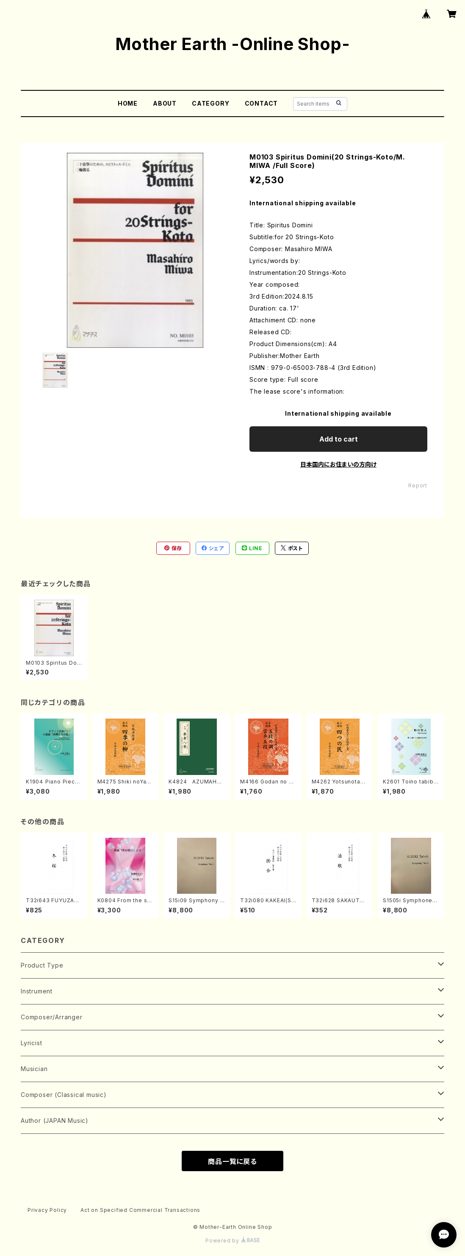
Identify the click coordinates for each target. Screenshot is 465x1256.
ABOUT (165, 103)
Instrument (37, 991)
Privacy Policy (47, 1210)
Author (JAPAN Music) (55, 1120)
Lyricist (31, 1042)
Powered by (232, 1240)
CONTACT (261, 103)
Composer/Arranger (52, 1017)
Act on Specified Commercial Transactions (140, 1210)
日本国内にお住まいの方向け (338, 464)
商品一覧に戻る (232, 1161)
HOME (128, 103)
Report (417, 485)
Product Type (42, 965)
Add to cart (338, 439)
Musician (34, 1068)
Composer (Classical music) (64, 1094)
